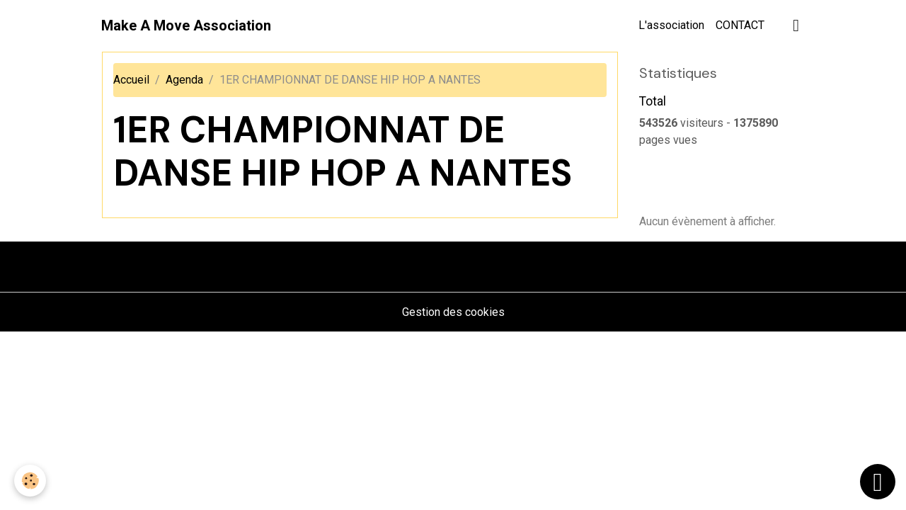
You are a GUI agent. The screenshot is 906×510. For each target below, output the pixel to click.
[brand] (186, 25)
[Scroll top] (877, 481)
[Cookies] (30, 481)
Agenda (184, 79)
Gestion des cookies (453, 312)
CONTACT (740, 25)
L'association (671, 25)
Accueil (131, 79)
